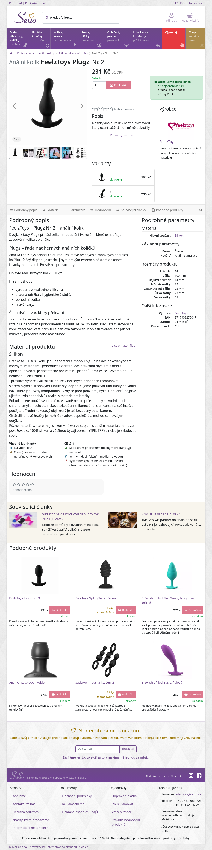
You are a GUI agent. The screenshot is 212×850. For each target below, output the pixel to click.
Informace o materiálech (30, 828)
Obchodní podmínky (77, 796)
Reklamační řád (73, 804)
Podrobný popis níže (123, 135)
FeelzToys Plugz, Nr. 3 (24, 598)
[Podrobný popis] (23, 210)
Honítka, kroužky (41, 39)
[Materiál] (51, 210)
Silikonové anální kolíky (73, 53)
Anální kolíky (46, 53)
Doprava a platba (124, 796)
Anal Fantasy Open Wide (27, 682)
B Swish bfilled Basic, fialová (162, 682)
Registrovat (195, 3)
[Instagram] (190, 776)
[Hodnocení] (100, 210)
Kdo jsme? (15, 3)
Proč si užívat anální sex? (161, 514)
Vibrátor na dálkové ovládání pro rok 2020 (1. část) (70, 516)
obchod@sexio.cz (188, 794)
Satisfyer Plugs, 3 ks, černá (94, 682)
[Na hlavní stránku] (11, 53)
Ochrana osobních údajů (80, 812)
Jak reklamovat (122, 804)
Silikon (179, 235)
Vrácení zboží (121, 812)
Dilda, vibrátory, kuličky (19, 39)
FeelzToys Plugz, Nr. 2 (105, 53)
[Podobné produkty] (167, 210)
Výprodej (175, 39)
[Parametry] (74, 210)
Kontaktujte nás (35, 3)
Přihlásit (180, 3)
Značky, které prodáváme (30, 820)
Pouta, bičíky (93, 39)
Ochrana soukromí (26, 812)
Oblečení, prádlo (118, 39)
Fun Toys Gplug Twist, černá (95, 598)
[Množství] (99, 85)
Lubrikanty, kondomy (147, 39)
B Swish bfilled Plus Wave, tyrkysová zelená (168, 600)
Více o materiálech (124, 345)
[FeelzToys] (181, 126)
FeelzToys (168, 141)
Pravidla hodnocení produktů (126, 822)
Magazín (197, 39)
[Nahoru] (200, 210)
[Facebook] (199, 776)
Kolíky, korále (66, 39)
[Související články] (130, 210)
